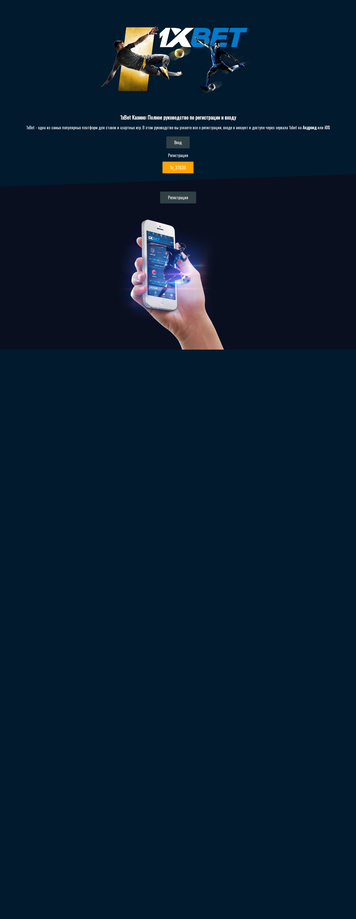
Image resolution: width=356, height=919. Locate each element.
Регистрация (182, 197)
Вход (182, 142)
